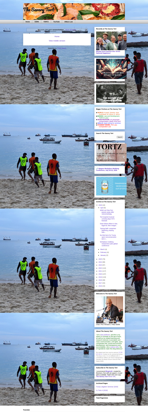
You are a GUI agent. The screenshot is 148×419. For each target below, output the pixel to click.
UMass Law (68, 22)
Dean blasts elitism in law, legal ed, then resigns (109, 224)
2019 (100, 277)
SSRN (37, 22)
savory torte (115, 347)
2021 (100, 271)
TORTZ (46, 22)
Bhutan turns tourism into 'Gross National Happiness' (108, 52)
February (103, 252)
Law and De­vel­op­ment (111, 116)
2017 (100, 283)
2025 (100, 259)
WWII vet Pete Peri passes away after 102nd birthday (107, 212)
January (103, 255)
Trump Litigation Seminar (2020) (107, 387)
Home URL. (106, 376)
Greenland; (103, 114)
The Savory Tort (38, 9)
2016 (100, 286)
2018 (100, 280)
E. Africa (117, 114)
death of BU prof (115, 121)
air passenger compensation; (109, 120)
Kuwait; (106, 112)
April (102, 208)
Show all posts (70, 30)
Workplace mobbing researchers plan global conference (109, 243)
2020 (100, 274)
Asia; (117, 112)
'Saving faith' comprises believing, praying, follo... (108, 230)
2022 (100, 268)
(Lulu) (106, 118)
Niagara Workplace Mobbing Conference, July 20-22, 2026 (107, 169)
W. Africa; (110, 114)
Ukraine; (112, 112)
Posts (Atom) (61, 48)
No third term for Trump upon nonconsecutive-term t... (108, 237)
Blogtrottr (109, 371)
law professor (105, 335)
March (102, 249)
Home (28, 22)
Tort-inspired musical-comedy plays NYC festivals (107, 219)
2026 (100, 205)
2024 (100, 262)
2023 (100, 265)
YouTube (56, 22)
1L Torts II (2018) (102, 390)
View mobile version (57, 41)
